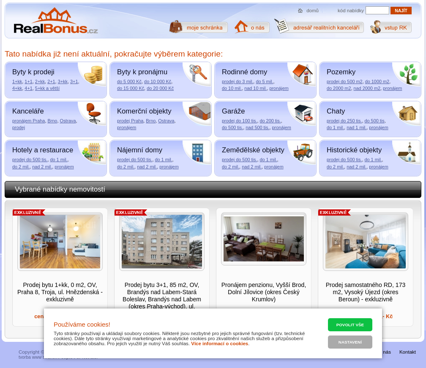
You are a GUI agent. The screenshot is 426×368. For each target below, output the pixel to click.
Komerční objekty (144, 111)
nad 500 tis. (257, 127)
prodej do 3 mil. (237, 81)
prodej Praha (130, 120)
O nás (384, 351)
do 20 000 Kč (160, 88)
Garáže (233, 111)
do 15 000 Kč (130, 88)
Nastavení (350, 342)
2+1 (51, 81)
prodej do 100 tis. (239, 120)
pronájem (278, 88)
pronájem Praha (28, 120)
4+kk (17, 88)
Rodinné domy (244, 72)
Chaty (336, 111)
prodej (18, 127)
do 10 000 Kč (157, 81)
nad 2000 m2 (367, 88)
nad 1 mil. (356, 127)
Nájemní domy (139, 150)
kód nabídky (351, 10)
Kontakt (407, 351)
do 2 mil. (21, 166)
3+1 (74, 81)
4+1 (28, 88)
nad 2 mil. (42, 166)
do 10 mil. (232, 88)
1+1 (28, 81)
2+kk (40, 81)
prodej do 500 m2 (345, 81)
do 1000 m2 (377, 81)
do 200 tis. (270, 120)
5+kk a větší (47, 88)
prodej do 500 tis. (29, 159)
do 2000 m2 (339, 88)
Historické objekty (354, 150)
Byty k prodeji (33, 72)
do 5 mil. (264, 81)
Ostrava (68, 120)
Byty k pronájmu (142, 72)
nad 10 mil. (255, 88)
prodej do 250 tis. (344, 120)
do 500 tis (374, 120)
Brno (52, 120)
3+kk (63, 81)
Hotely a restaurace (42, 150)
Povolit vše (350, 324)
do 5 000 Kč (129, 81)
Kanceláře (28, 111)
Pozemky (341, 72)
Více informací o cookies (219, 343)
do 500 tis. (232, 127)
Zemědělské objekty (253, 150)
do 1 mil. (335, 127)
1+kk (17, 81)
